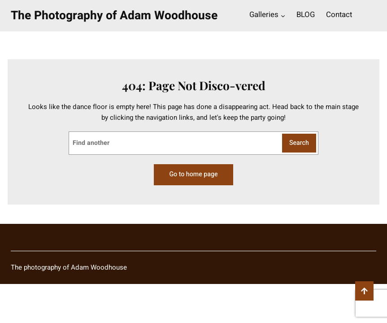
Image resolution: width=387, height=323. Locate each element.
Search (299, 143)
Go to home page (193, 174)
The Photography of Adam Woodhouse (114, 15)
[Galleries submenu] (283, 15)
